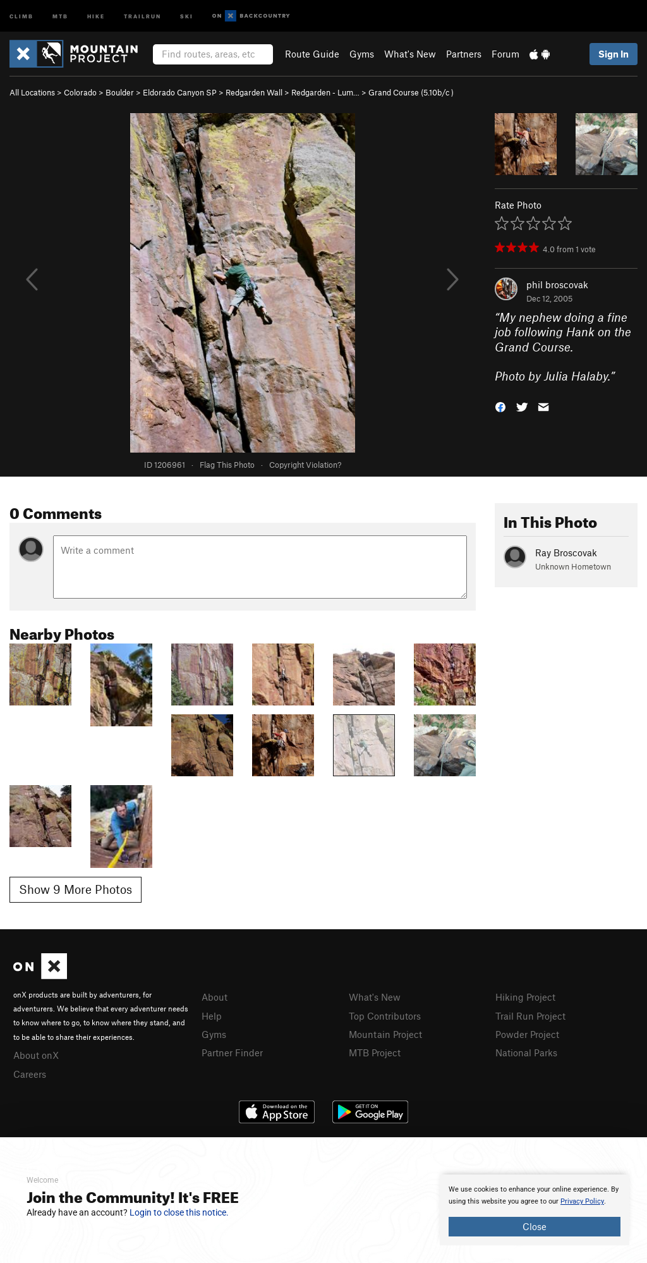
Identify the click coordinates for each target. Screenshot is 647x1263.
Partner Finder (232, 1052)
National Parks (526, 1052)
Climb (21, 15)
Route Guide (312, 53)
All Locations (32, 92)
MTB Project (375, 1052)
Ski (186, 15)
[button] (500, 406)
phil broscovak (557, 284)
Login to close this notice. (179, 1212)
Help (212, 1016)
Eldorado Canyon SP (180, 92)
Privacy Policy (582, 1201)
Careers (29, 1074)
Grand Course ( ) (411, 92)
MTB (60, 15)
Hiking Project (525, 997)
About (214, 997)
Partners (463, 53)
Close (535, 1226)
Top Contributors (385, 1016)
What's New (410, 53)
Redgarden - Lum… (325, 92)
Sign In (613, 53)
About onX (36, 1055)
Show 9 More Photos (75, 889)
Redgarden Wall (254, 92)
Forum (505, 53)
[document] (534, 1209)
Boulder (120, 92)
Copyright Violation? (305, 465)
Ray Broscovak (566, 552)
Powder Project (527, 1034)
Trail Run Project (530, 1016)
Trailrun (142, 15)
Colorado (80, 92)
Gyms (361, 53)
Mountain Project (385, 1034)
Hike (96, 15)
